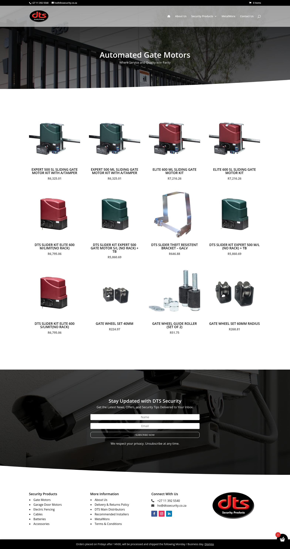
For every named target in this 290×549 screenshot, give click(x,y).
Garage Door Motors (47, 505)
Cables (38, 514)
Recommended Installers (112, 514)
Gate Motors (42, 500)
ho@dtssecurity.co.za (171, 505)
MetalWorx (228, 16)
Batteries (39, 519)
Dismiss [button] (209, 544)
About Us (181, 16)
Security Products (202, 16)
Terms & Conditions (108, 524)
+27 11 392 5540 (168, 501)
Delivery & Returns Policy (112, 505)
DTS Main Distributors (110, 509)
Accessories (41, 524)
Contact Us (247, 16)
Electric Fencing (44, 509)
